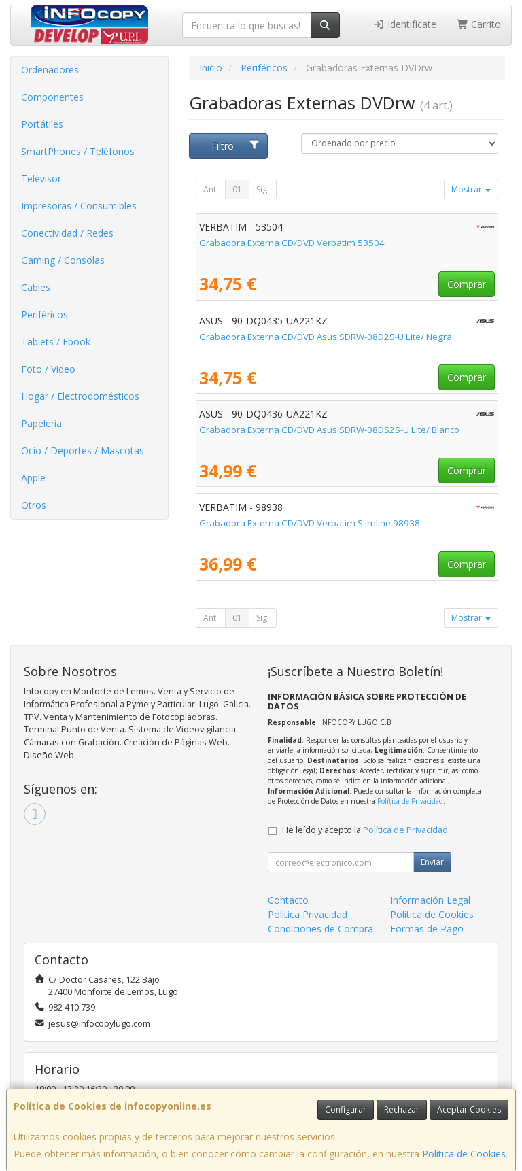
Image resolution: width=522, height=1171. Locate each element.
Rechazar (401, 1109)
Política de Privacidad (410, 801)
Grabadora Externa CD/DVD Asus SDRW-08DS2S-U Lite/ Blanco (329, 430)
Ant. (210, 189)
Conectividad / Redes (67, 232)
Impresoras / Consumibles (79, 205)
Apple (33, 477)
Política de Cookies (464, 1153)
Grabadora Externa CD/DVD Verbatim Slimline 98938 (309, 523)
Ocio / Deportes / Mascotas (82, 450)
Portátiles (42, 124)
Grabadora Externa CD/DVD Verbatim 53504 (292, 243)
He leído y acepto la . (366, 830)
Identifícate (404, 24)
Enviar (432, 862)
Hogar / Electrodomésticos (80, 396)
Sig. (262, 189)
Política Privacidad (307, 914)
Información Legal (430, 900)
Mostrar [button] (471, 189)
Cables (35, 287)
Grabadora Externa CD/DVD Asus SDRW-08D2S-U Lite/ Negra (325, 336)
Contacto (288, 900)
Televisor (41, 178)
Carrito (479, 24)
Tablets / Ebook (55, 341)
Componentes (52, 96)
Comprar (466, 283)
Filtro (235, 145)
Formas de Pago (427, 928)
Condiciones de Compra (320, 928)
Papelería (41, 423)
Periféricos (44, 314)
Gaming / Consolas (63, 260)
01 (237, 189)
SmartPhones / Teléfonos (78, 151)
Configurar (345, 1109)
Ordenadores (50, 69)
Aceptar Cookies (469, 1109)
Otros (33, 504)
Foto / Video (48, 368)
